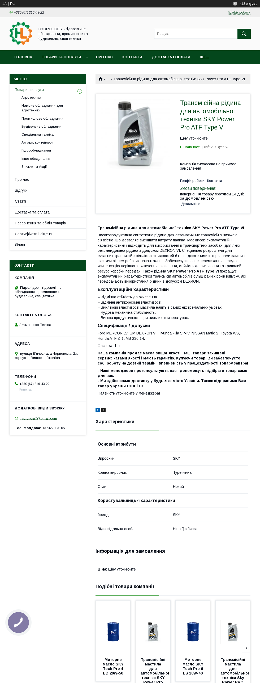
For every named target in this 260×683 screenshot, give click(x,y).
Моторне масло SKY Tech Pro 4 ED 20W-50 (114, 666)
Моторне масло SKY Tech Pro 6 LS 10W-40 (194, 666)
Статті (20, 201)
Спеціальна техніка (37, 134)
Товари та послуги (61, 57)
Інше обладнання (35, 159)
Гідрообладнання (36, 150)
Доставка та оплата (32, 212)
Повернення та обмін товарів (40, 223)
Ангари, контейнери (37, 142)
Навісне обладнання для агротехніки (42, 107)
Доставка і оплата (171, 57)
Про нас (104, 57)
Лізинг (20, 245)
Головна (23, 57)
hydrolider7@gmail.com (38, 418)
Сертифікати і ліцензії (34, 234)
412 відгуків (248, 4)
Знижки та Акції (34, 167)
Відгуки (21, 190)
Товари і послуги (29, 89)
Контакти (132, 57)
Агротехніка (31, 97)
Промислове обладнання (42, 118)
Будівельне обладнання (41, 126)
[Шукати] (244, 34)
